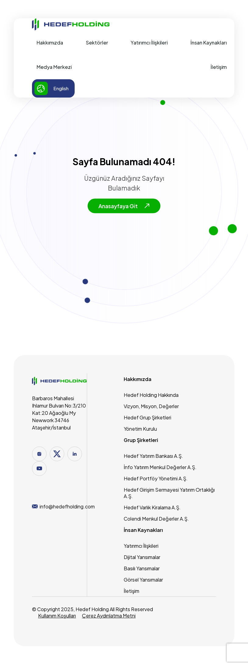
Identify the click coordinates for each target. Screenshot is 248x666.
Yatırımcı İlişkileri (149, 42)
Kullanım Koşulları (57, 615)
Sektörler (97, 42)
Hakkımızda (50, 42)
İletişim (219, 67)
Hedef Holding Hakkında (151, 395)
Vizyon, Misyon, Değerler (151, 406)
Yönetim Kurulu (140, 429)
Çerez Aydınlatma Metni (109, 615)
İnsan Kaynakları (208, 42)
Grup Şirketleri (141, 440)
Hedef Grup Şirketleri (147, 417)
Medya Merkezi (54, 67)
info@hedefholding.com (63, 506)
